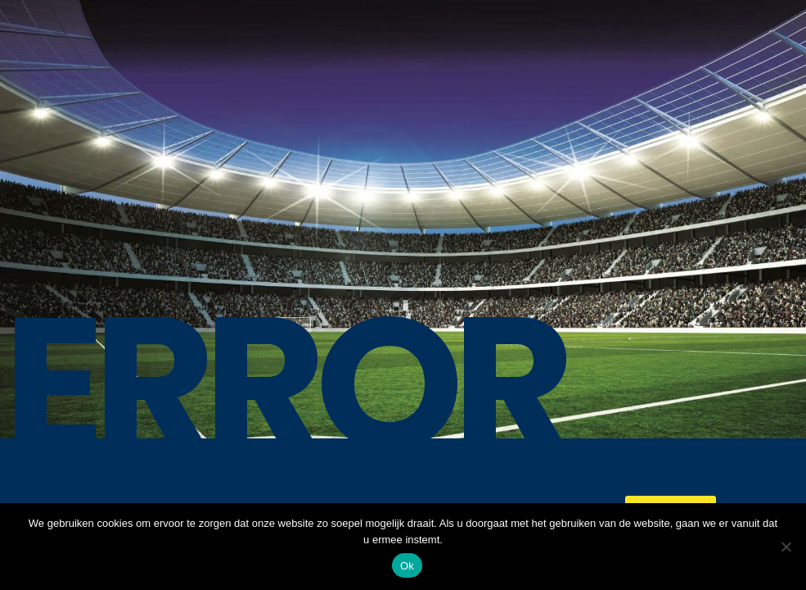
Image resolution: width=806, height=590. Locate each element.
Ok (407, 566)
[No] (785, 546)
